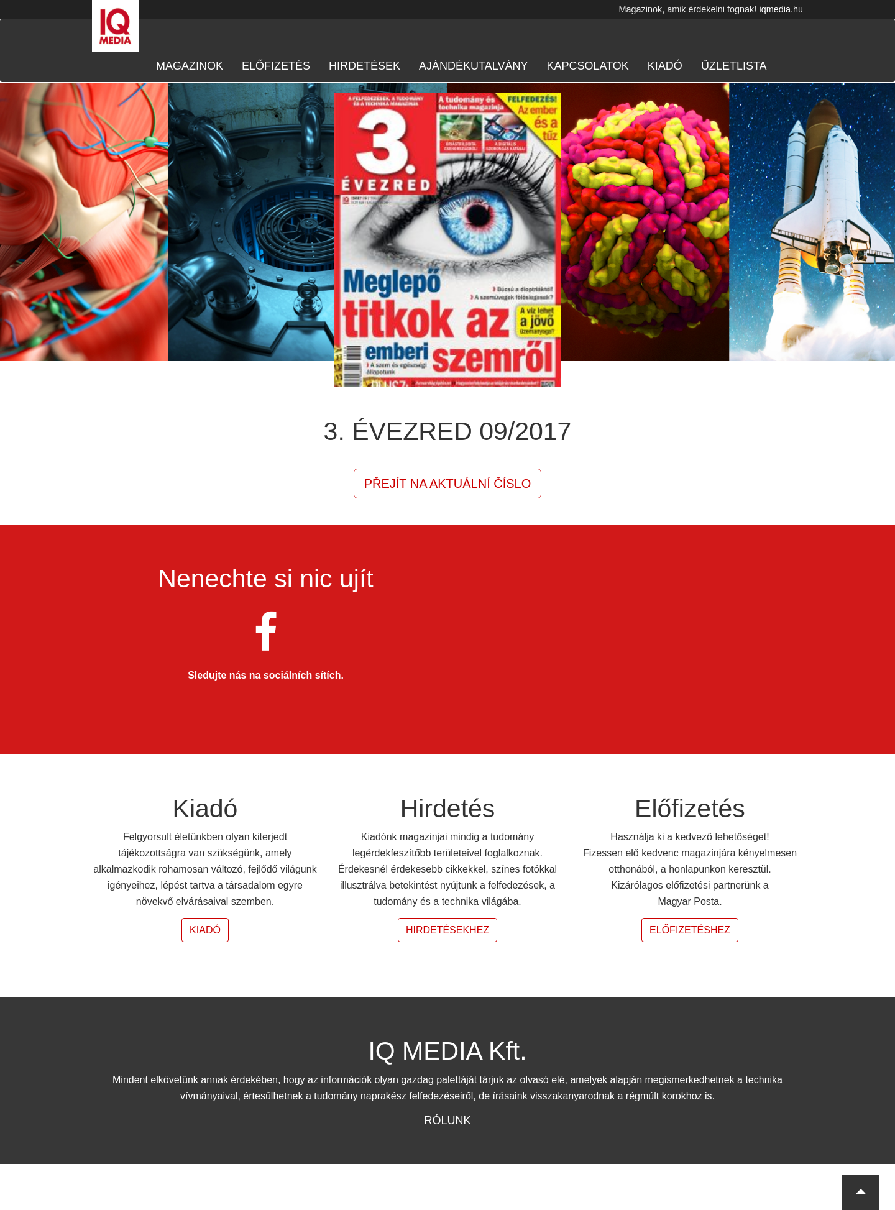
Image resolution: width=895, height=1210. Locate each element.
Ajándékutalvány (473, 66)
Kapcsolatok (587, 66)
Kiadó (665, 66)
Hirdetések (364, 66)
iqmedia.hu (781, 9)
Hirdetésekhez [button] (447, 930)
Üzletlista (734, 66)
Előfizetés (276, 66)
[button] (860, 1192)
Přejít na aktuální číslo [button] (447, 483)
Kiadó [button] (205, 930)
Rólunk (447, 1120)
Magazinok (189, 66)
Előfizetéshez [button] (689, 930)
